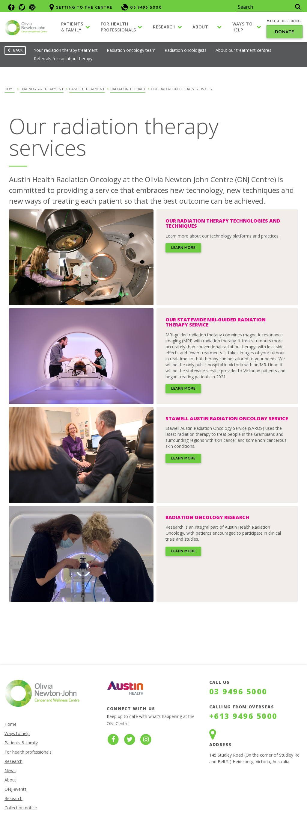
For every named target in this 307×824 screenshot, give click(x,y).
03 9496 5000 (238, 691)
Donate (285, 32)
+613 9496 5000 (243, 716)
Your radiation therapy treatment (66, 50)
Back (13, 51)
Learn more (183, 247)
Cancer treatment (87, 89)
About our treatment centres (243, 50)
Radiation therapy (127, 89)
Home (9, 89)
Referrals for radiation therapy (63, 58)
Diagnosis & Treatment (42, 89)
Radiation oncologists (186, 50)
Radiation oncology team (131, 50)
